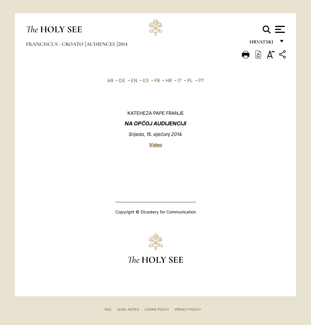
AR (110, 80)
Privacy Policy (188, 309)
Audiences (101, 44)
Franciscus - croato (55, 44)
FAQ (108, 309)
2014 (122, 44)
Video (155, 145)
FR (157, 80)
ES (146, 80)
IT (179, 80)
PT (201, 80)
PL (190, 80)
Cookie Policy (157, 309)
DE (122, 80)
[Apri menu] (279, 29)
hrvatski (262, 43)
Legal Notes (128, 309)
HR (168, 80)
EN (134, 80)
